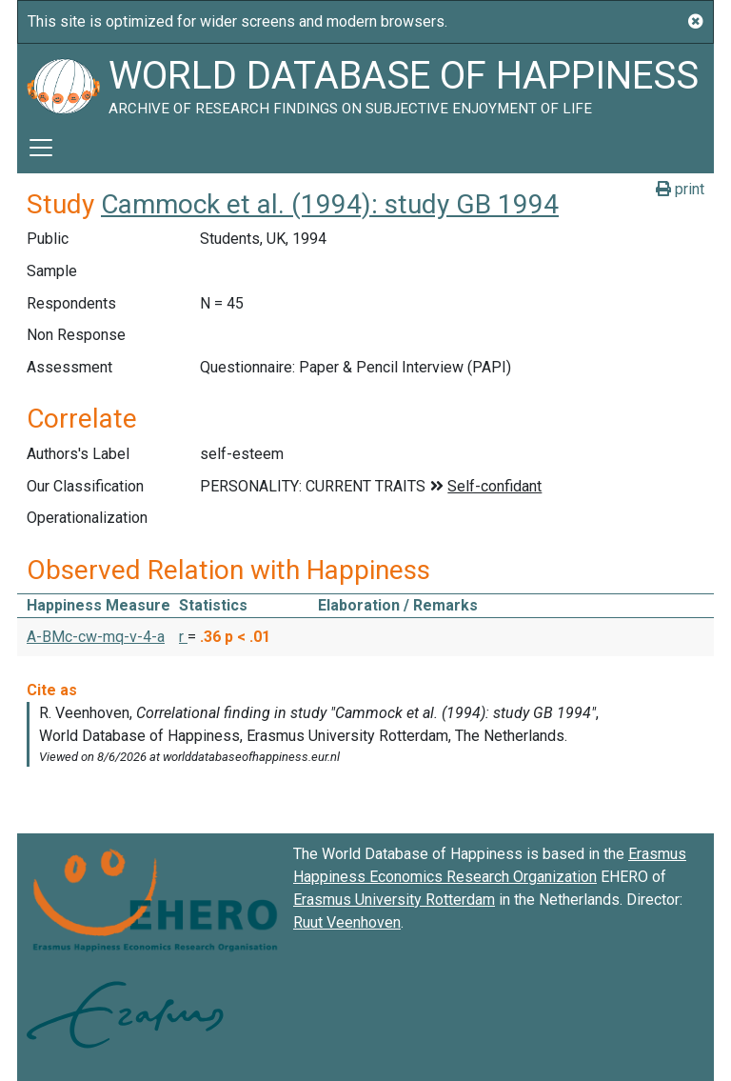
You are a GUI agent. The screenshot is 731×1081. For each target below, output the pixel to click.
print (680, 189)
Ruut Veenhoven (347, 922)
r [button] (183, 637)
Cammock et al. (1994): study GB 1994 (330, 204)
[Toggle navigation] (41, 148)
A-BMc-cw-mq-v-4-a (96, 637)
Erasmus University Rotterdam (394, 900)
